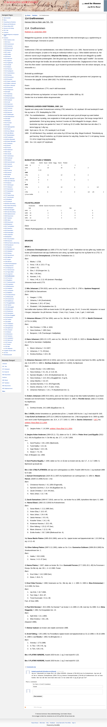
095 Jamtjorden (9, 234)
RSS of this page (38, 707)
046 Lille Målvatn (9, 133)
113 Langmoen (9, 274)
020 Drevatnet (8, 79)
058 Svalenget (8, 158)
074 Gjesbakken (9, 191)
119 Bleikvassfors (9, 286)
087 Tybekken (8, 218)
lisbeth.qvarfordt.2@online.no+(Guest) (44, 671)
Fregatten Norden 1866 (10, 350)
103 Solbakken (9, 251)
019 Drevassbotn (9, 77)
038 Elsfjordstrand (9, 116)
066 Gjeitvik (8, 174)
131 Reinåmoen (9, 311)
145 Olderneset (9, 340)
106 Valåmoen (8, 257)
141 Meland (8, 332)
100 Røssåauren (9, 245)
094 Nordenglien (9, 232)
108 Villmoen (8, 261)
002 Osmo (7, 42)
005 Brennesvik (9, 48)
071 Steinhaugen (9, 184)
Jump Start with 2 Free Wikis (63, 722)
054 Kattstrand (8, 149)
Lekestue (6, 32)
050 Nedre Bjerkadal (10, 141)
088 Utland (7, 220)
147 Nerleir (8, 344)
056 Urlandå (8, 153)
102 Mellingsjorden (10, 249)
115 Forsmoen (8, 278)
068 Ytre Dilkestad (9, 178)
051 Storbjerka (8, 143)
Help (47, 722)
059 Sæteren (8, 160)
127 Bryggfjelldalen (10, 303)
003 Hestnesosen (9, 44)
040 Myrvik (7, 120)
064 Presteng (8, 170)
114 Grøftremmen (9, 276)
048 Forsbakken (9, 137)
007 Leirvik (7, 52)
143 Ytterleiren (8, 336)
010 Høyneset (8, 58)
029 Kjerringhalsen (10, 97)
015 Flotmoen (8, 68)
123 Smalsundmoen (10, 294)
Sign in (74, 722)
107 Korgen (8, 259)
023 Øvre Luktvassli (10, 85)
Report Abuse (34, 722)
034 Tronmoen (8, 108)
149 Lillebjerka (8, 348)
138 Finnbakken (9, 325)
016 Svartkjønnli (9, 71)
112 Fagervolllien (9, 271)
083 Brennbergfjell (9, 209)
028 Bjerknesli (8, 95)
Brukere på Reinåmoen (9, 24)
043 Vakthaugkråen (10, 126)
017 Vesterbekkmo (9, 73)
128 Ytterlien (8, 305)
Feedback (52, 722)
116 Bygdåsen (8, 280)
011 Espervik (8, 60)
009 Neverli (8, 56)
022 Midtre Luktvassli (10, 83)
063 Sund (7, 168)
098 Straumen (8, 240)
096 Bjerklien (8, 236)
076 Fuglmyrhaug (9, 195)
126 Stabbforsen (9, 300)
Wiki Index (42, 722)
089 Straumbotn (9, 222)
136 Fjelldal (8, 321)
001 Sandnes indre (10, 39)
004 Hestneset (8, 46)
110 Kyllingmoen (9, 267)
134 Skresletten (9, 317)
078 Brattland (8, 199)
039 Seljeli (7, 118)
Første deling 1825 (8, 26)
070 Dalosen (8, 182)
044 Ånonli (7, 129)
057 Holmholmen (9, 155)
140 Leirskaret (8, 329)
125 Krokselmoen (9, 298)
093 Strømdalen (9, 230)
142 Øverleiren (8, 334)
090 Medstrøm (8, 224)
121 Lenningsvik (9, 290)
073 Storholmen (9, 189)
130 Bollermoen (9, 309)
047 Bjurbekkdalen (9, 135)
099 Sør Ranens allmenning (12, 242)
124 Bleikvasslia (9, 296)
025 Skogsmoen (9, 89)
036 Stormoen (8, 112)
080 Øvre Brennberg (10, 203)
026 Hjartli (7, 91)
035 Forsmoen (8, 110)
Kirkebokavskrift (8, 354)
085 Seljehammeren (10, 213)
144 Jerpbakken (9, 338)
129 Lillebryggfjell (9, 307)
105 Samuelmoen (9, 255)
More (3, 391)
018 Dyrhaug (8, 75)
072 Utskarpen (8, 187)
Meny (5, 20)
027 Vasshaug (8, 93)
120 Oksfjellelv (8, 288)
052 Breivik (8, 145)
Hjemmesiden (7, 18)
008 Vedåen (8, 54)
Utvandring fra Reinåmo (10, 22)
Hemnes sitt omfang (9, 28)
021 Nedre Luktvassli (10, 81)
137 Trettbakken (9, 323)
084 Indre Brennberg (10, 211)
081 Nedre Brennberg (10, 205)
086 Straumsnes (9, 216)
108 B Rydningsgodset (11, 263)
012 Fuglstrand (9, 62)
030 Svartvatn (8, 100)
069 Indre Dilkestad (10, 180)
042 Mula (7, 124)
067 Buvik (7, 176)
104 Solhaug (8, 253)
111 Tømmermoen (9, 269)
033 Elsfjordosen (9, 106)
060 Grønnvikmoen (10, 162)
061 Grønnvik (8, 164)
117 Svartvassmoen (10, 282)
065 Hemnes (8, 172)
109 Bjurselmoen (9, 265)
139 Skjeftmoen (9, 327)
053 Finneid (8, 147)
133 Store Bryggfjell (10, 315)
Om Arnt (6, 352)
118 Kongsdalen (9, 284)
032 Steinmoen (9, 104)
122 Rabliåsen (8, 292)
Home (28, 15)
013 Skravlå (8, 64)
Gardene (6, 37)
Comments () (31, 667)
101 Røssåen (8, 247)
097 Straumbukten (9, 238)
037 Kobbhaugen (9, 114)
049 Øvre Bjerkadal (10, 139)
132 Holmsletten (9, 313)
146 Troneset (8, 342)
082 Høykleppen (9, 207)
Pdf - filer (6, 30)
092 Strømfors (8, 228)
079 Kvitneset (8, 201)
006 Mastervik (8, 50)
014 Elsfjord (8, 66)
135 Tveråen (8, 319)
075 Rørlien (8, 193)
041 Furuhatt (8, 122)
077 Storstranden (9, 197)
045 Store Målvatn (9, 131)
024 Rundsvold (9, 87)
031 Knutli (7, 102)
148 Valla (7, 346)
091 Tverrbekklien (9, 226)
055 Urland (8, 151)
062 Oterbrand (8, 166)
